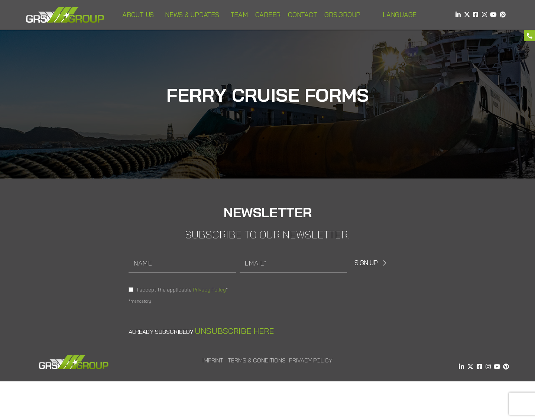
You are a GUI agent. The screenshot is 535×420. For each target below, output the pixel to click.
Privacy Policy (209, 289)
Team (239, 14)
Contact (302, 14)
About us (140, 14)
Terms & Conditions (257, 360)
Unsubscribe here (234, 331)
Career (268, 14)
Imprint (212, 360)
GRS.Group (344, 14)
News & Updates (194, 14)
